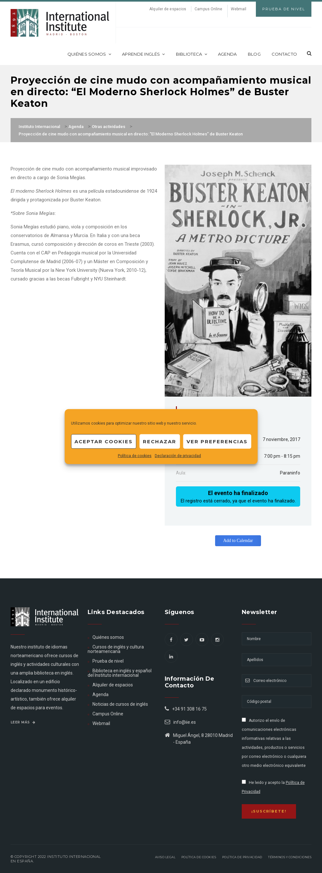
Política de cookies (135, 456)
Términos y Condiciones (289, 857)
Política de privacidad (242, 857)
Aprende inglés (143, 54)
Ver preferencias (217, 441)
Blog (254, 54)
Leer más (23, 722)
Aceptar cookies (103, 441)
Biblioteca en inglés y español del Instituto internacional (120, 673)
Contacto (284, 54)
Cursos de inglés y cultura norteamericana (116, 649)
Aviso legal (165, 857)
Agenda (227, 54)
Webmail (239, 9)
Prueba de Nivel (283, 9)
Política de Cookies (198, 857)
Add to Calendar (238, 540)
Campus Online (208, 9)
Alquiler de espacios (167, 9)
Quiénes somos (89, 54)
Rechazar (159, 441)
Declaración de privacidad (178, 456)
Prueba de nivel (108, 661)
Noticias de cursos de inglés (120, 704)
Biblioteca (191, 54)
